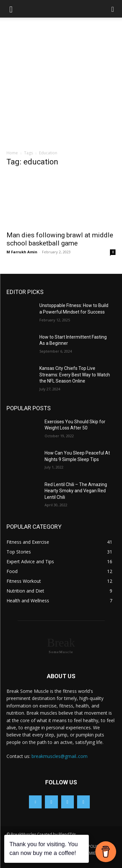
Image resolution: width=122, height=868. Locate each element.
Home (12, 153)
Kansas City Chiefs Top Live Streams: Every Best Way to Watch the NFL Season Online (74, 375)
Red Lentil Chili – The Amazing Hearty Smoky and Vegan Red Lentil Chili (76, 491)
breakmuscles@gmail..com (60, 756)
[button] (11, 9)
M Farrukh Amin (22, 251)
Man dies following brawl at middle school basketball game (60, 239)
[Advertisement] (61, 85)
